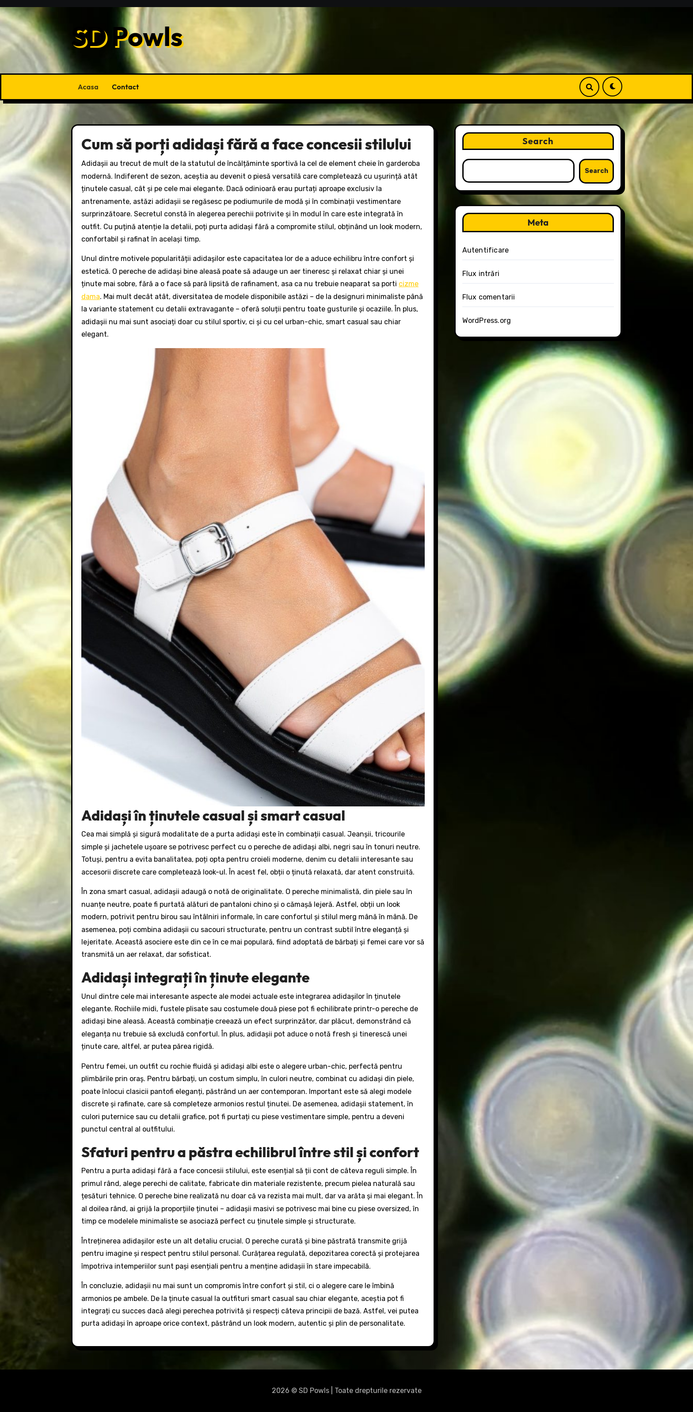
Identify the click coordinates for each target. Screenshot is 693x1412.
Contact (125, 86)
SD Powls (127, 36)
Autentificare (485, 250)
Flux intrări (480, 273)
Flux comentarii (488, 297)
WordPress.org (486, 320)
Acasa (88, 86)
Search (538, 140)
